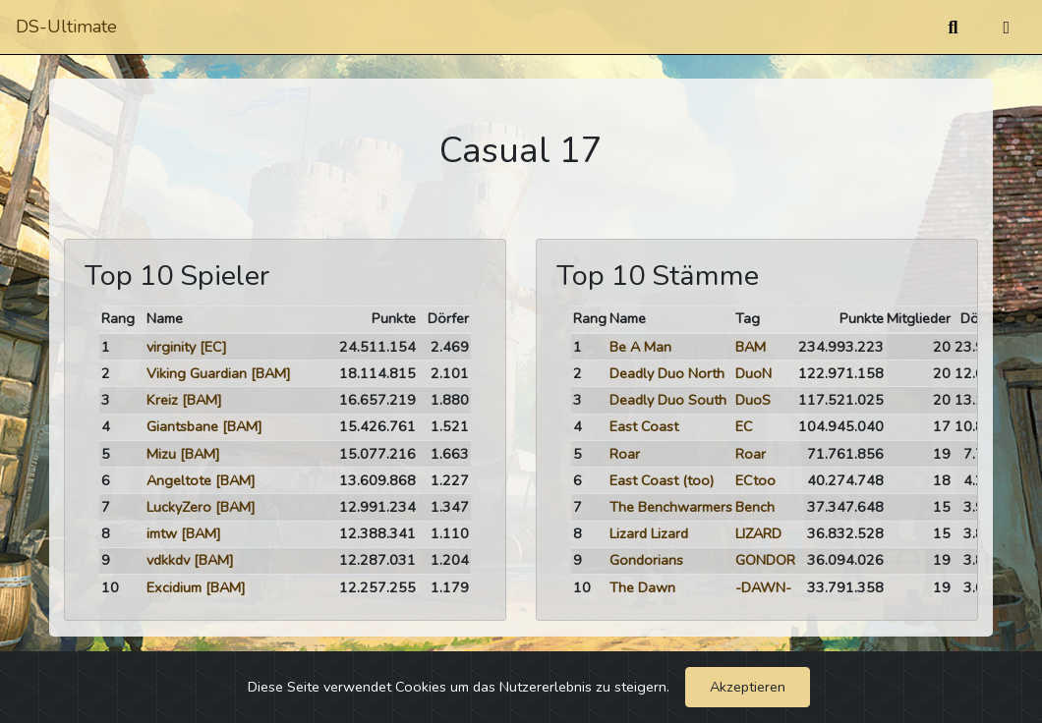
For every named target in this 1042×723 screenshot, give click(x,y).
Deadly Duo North (666, 373)
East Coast (643, 426)
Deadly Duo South (667, 400)
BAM (750, 347)
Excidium (174, 587)
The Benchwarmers (670, 507)
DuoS (753, 400)
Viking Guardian (196, 373)
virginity (171, 347)
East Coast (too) (661, 480)
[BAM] (271, 373)
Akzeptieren (747, 686)
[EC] (213, 347)
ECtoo (755, 480)
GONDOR (765, 560)
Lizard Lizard (648, 533)
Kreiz (162, 400)
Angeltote (178, 480)
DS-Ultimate (66, 26)
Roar (624, 454)
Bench (755, 507)
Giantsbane (182, 426)
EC (744, 426)
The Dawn (642, 587)
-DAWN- (763, 587)
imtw (161, 533)
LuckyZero (178, 507)
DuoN (753, 373)
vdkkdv (168, 560)
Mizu (161, 454)
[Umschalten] (1006, 27)
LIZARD (758, 533)
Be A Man (640, 347)
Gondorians (646, 560)
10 (110, 587)
